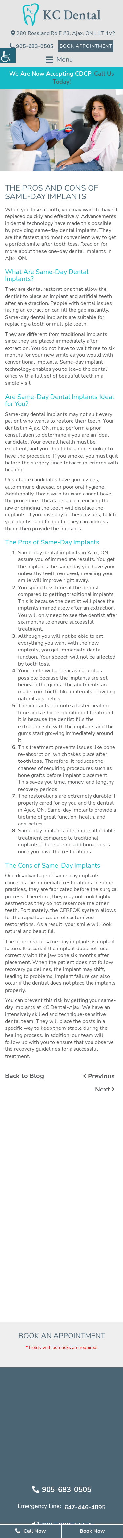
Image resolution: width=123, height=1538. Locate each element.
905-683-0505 (31, 46)
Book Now (92, 1531)
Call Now (30, 1531)
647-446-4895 (85, 1508)
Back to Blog (24, 1076)
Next (105, 1089)
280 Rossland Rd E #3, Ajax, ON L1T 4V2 (63, 33)
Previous (99, 1076)
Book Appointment (86, 46)
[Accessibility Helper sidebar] (8, 55)
